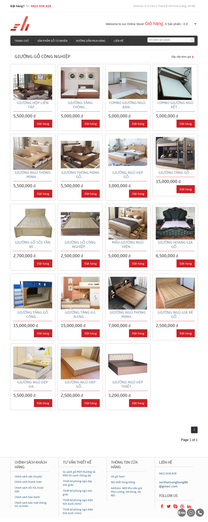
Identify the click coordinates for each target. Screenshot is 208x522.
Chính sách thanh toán (28, 482)
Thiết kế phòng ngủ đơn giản (77, 492)
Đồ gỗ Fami (118, 476)
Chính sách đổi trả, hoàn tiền (29, 489)
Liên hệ (119, 41)
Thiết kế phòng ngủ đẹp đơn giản (77, 483)
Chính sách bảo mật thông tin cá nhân (31, 504)
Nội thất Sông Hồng (123, 482)
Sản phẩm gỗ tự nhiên (52, 41)
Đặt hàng (43, 124)
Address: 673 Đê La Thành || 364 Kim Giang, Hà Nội (164, 6)
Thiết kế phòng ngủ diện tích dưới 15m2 (78, 511)
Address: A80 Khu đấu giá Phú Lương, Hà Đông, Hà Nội (126, 492)
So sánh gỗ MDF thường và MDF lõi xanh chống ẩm (79, 473)
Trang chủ (21, 41)
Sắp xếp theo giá (181, 56)
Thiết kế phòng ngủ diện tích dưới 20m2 (78, 502)
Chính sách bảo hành (27, 497)
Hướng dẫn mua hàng (90, 41)
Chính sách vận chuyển (28, 476)
